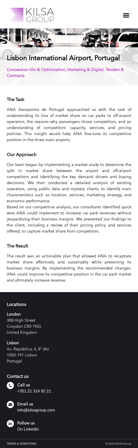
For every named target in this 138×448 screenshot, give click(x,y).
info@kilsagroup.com (36, 410)
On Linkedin (28, 429)
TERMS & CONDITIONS (21, 443)
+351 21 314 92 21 (34, 391)
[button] (126, 15)
